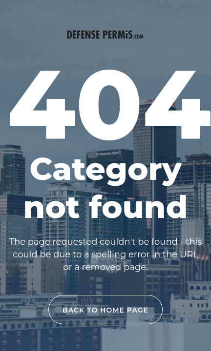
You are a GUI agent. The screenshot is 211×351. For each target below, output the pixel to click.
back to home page (105, 310)
